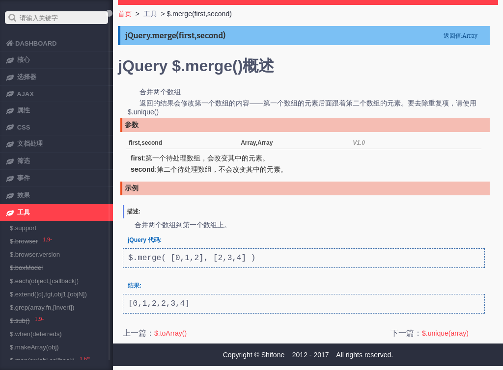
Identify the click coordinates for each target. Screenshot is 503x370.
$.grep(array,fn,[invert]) (42, 307)
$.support (23, 228)
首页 (125, 14)
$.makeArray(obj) (34, 347)
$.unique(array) (445, 337)
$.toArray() (170, 337)
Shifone (272, 359)
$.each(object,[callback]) (44, 281)
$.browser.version (35, 254)
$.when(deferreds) (36, 334)
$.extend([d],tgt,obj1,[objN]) (48, 294)
